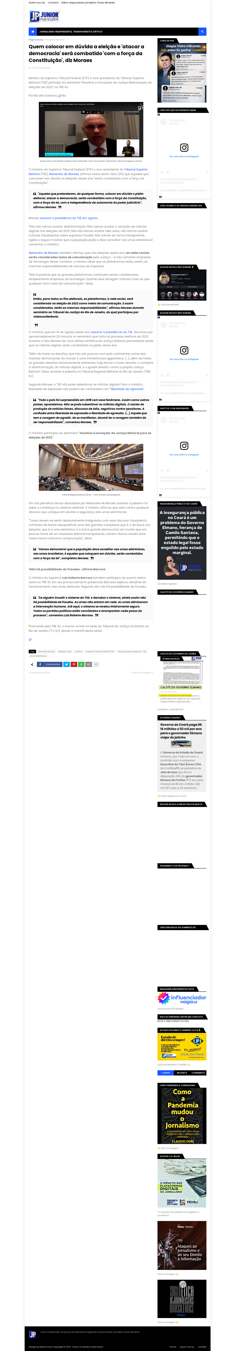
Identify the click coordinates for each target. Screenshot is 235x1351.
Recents (182, 1072)
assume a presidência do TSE (111, 332)
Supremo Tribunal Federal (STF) (100, 651)
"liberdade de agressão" (127, 389)
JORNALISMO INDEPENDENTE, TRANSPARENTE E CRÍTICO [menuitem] (70, 31)
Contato (53, 2)
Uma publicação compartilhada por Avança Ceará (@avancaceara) (194, 190)
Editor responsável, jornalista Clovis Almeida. (88, 2)
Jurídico (78, 651)
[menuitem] (33, 32)
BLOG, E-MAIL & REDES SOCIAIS (173, 1021)
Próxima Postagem (142, 672)
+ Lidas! (165, 1072)
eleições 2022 (64, 651)
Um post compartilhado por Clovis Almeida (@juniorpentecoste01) (193, 393)
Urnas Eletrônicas (38, 656)
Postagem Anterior (40, 672)
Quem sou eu (37, 2)
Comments (198, 1072)
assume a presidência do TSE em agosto (69, 218)
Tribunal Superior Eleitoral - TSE (132, 651)
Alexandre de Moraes (64, 174)
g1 (59, 96)
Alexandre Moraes (54, 39)
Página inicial (36, 39)
